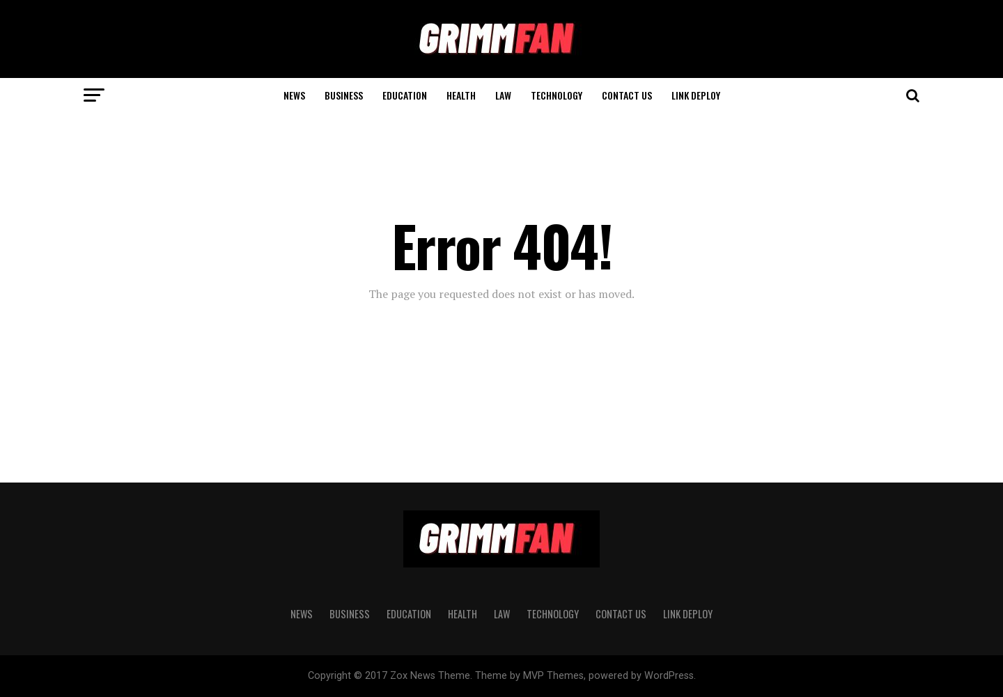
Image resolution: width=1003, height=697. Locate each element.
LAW (503, 95)
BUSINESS (344, 95)
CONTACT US (627, 95)
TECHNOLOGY (556, 95)
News (294, 95)
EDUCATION (404, 95)
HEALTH (461, 95)
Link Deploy (695, 95)
